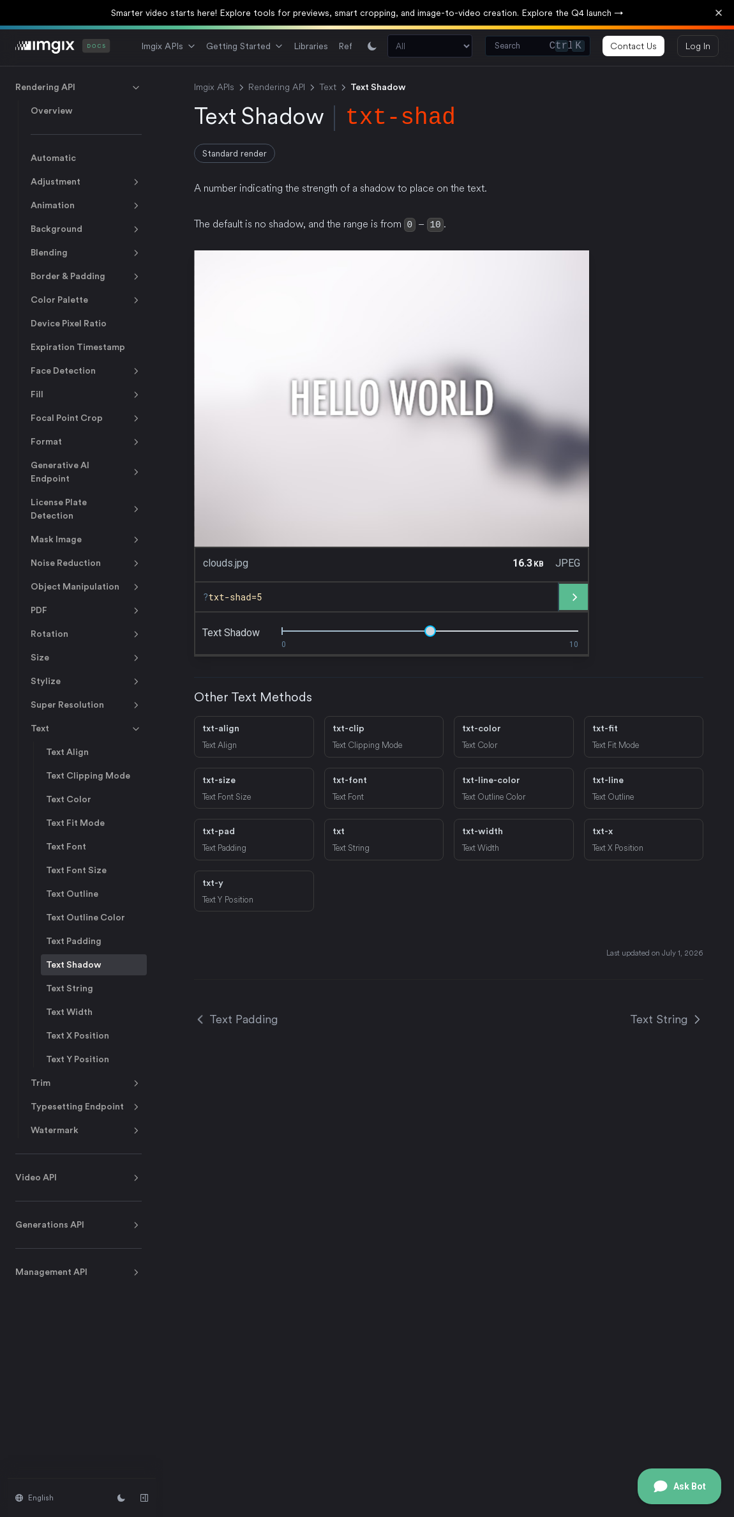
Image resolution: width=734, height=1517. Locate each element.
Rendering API (78, 87)
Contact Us (633, 46)
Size (86, 658)
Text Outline (72, 893)
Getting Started (244, 46)
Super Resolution (86, 705)
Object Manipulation (86, 587)
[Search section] (429, 45)
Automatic (53, 158)
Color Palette (86, 300)
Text (86, 729)
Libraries (311, 46)
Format (86, 442)
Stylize (86, 681)
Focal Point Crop (86, 418)
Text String (69, 988)
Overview (52, 110)
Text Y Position (77, 1059)
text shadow (231, 631)
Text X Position (77, 1035)
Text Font (66, 846)
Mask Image (86, 539)
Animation (86, 205)
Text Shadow (73, 964)
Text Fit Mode (75, 823)
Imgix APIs (168, 46)
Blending (86, 253)
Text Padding (73, 941)
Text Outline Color (85, 917)
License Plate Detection (86, 509)
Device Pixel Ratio (69, 323)
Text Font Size (76, 870)
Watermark (86, 1130)
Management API (78, 1272)
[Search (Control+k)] (537, 46)
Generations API (78, 1225)
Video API (78, 1178)
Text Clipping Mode (88, 775)
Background (86, 229)
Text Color (68, 799)
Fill (86, 394)
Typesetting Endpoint (86, 1107)
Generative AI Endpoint (86, 472)
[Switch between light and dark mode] (372, 46)
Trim (86, 1083)
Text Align (67, 752)
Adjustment (86, 182)
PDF (86, 610)
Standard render (234, 153)
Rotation (86, 634)
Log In (697, 46)
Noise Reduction (86, 563)
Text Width (69, 1012)
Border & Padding (86, 276)
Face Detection (86, 371)
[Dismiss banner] (718, 13)
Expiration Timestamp (78, 347)
